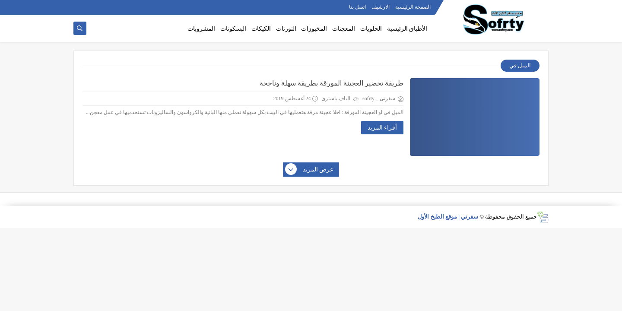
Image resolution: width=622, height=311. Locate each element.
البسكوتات (233, 28)
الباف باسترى (340, 98)
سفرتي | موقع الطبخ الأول (448, 216)
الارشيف (380, 7)
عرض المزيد (309, 170)
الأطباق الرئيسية (407, 28)
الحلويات (371, 28)
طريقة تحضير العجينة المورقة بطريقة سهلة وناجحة (331, 83)
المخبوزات (314, 28)
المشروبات (201, 28)
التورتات (286, 28)
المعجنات (343, 28)
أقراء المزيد (382, 127)
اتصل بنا (357, 7)
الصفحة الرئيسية (413, 7)
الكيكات (261, 28)
